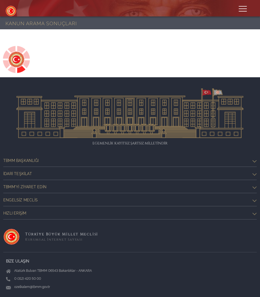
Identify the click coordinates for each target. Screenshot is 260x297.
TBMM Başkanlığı (130, 160)
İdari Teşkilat (130, 173)
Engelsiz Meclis (130, 199)
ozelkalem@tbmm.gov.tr (32, 286)
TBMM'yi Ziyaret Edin (130, 186)
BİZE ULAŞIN (17, 260)
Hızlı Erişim (130, 213)
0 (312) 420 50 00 (27, 278)
